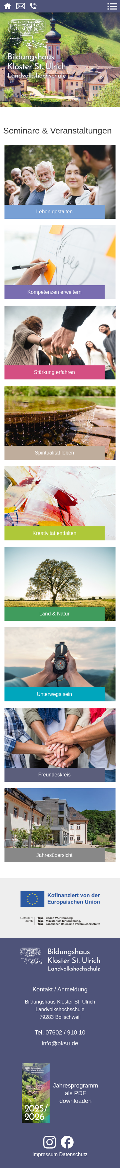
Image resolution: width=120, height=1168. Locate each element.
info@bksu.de (60, 1043)
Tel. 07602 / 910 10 (60, 1032)
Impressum (45, 1154)
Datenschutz (73, 1154)
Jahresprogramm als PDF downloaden (60, 1093)
